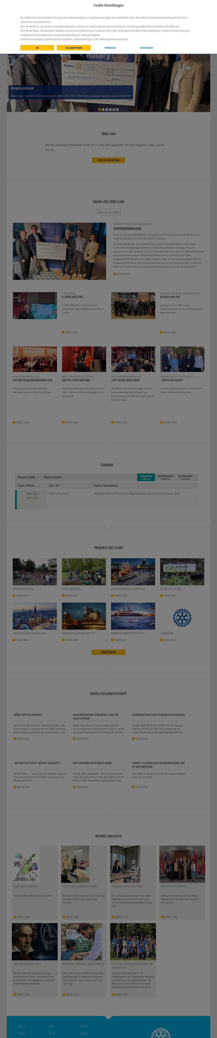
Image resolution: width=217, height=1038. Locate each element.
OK (37, 47)
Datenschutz (146, 47)
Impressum (110, 47)
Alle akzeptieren (73, 47)
